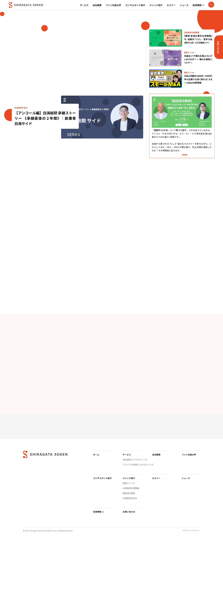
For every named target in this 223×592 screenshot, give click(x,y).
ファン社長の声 (113, 8)
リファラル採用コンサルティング (138, 515)
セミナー (171, 8)
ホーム (96, 505)
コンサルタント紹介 (135, 8)
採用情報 (197, 8)
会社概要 (97, 8)
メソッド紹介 (156, 8)
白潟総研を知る (130, 549)
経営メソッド (129, 534)
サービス (84, 8)
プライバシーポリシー (191, 581)
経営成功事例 (129, 544)
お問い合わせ (129, 562)
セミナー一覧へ (184, 157)
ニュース (184, 8)
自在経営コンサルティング (135, 510)
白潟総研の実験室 (131, 539)
